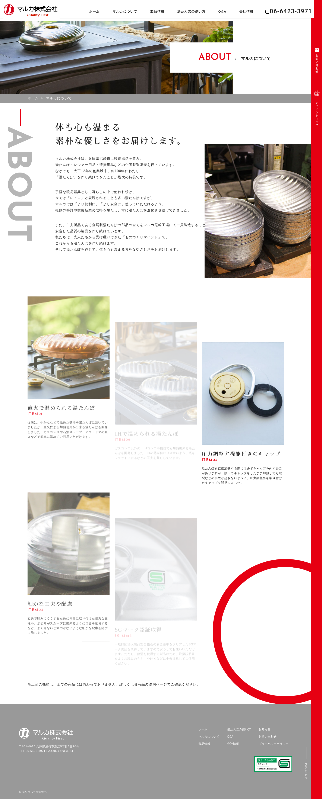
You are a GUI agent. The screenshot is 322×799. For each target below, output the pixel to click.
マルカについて (121, 12)
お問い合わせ (268, 736)
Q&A (218, 12)
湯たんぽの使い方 (187, 12)
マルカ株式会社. (37, 791)
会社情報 (243, 12)
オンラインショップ (317, 108)
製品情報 (153, 12)
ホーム (90, 12)
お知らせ (265, 729)
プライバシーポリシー (273, 743)
